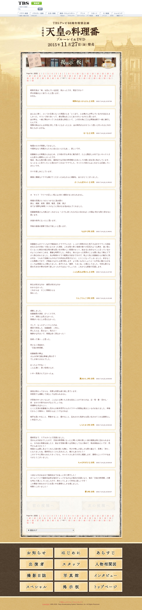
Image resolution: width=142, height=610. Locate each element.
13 (93, 73)
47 (89, 78)
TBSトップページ (66, 602)
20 (40, 76)
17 (113, 73)
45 (79, 78)
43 (69, 78)
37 (38, 78)
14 (98, 73)
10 (77, 73)
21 (45, 76)
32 (100, 76)
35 (28, 78)
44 (74, 78)
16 (108, 73)
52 (28, 80)
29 (85, 76)
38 (43, 78)
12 (88, 73)
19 (35, 76)
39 (48, 78)
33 (105, 76)
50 (105, 78)
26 (70, 76)
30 (90, 76)
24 (60, 76)
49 (99, 78)
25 (65, 76)
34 (110, 76)
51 (109, 78)
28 (80, 76)
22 (50, 76)
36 (33, 78)
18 (30, 76)
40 (53, 78)
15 (103, 73)
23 (55, 76)
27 (75, 76)
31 (95, 76)
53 (33, 80)
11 (83, 73)
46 (84, 78)
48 (94, 78)
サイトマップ (77, 602)
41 (58, 78)
